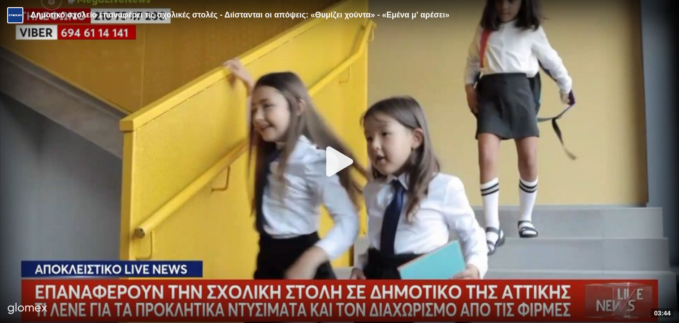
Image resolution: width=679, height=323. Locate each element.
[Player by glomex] (27, 309)
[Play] (340, 161)
